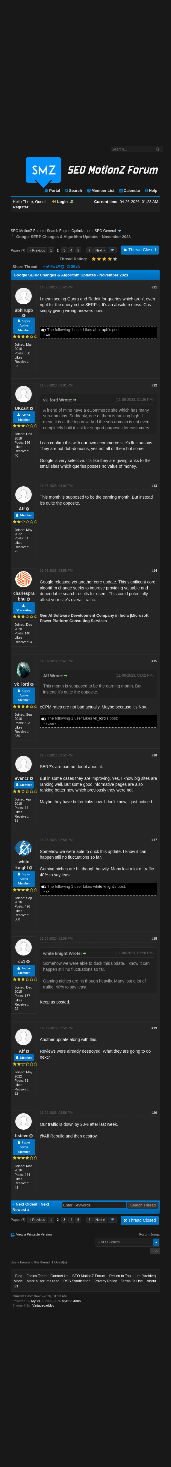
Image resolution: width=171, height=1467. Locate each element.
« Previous (37, 250)
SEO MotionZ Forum (27, 231)
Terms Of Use (132, 1281)
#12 (154, 385)
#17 (154, 840)
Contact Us (59, 1276)
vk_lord (21, 684)
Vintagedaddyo (43, 1305)
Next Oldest (26, 1204)
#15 (154, 661)
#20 (154, 1112)
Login (60, 201)
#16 (154, 755)
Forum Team (36, 1276)
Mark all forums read (43, 1281)
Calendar (129, 190)
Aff (48, 335)
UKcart (22, 408)
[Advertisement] (67, 70)
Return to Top (120, 1276)
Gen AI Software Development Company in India (84, 615)
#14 (154, 570)
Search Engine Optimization (69, 231)
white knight (103, 886)
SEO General (105, 231)
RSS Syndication (76, 1281)
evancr (51, 724)
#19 (154, 1028)
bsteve (21, 1135)
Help (150, 190)
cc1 (48, 892)
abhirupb (24, 310)
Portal (52, 190)
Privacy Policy (105, 1281)
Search (73, 190)
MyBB (35, 1301)
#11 (154, 287)
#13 (154, 486)
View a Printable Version (34, 1234)
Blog (18, 1276)
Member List (100, 190)
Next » (100, 250)
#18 (154, 938)
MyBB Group (71, 1301)
